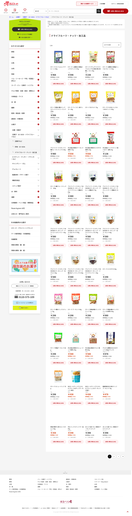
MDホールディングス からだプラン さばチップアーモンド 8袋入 (75, 388)
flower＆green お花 (15, 491)
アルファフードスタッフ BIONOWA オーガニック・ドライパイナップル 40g (93, 230)
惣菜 (67, 486)
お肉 (95, 484)
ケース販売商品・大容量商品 (17, 489)
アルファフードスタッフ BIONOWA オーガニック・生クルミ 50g (58, 271)
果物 (10, 481)
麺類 (95, 486)
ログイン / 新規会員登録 (117, 3)
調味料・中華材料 (71, 479)
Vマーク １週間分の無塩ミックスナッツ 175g (75, 70)
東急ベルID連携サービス (87, 3)
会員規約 (63, 508)
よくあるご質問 (45, 508)
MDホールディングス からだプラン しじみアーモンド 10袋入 (93, 388)
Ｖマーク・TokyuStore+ (101, 481)
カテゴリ (6, 12)
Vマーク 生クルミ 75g (91, 111)
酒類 (39, 486)
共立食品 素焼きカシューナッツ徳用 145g (76, 349)
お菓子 (68, 481)
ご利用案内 (35, 508)
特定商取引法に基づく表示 (102, 508)
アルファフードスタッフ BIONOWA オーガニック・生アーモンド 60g (110, 230)
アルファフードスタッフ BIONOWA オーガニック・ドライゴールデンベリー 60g (58, 230)
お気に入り (25, 12)
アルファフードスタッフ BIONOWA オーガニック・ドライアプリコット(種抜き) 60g (75, 189)
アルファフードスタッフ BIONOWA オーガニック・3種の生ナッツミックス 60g (75, 271)
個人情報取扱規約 (73, 508)
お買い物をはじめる (117, 11)
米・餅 (11, 486)
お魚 (10, 484)
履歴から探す (15, 12)
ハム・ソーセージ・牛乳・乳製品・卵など (50, 489)
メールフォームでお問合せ (26, 303)
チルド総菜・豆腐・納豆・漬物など (48, 481)
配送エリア (55, 508)
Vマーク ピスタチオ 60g (109, 273)
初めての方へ (24, 308)
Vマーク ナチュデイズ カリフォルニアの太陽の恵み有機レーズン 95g (93, 69)
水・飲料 (68, 484)
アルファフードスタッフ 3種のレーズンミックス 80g (58, 149)
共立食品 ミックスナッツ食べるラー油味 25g (110, 149)
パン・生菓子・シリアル (45, 479)
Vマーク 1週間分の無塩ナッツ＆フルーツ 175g (111, 70)
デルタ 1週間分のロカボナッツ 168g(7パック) (110, 349)
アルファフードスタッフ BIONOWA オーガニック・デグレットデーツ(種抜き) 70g (110, 189)
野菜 (10, 479)
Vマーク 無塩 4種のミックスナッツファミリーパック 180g (58, 109)
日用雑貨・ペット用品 (100, 489)
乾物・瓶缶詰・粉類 (72, 489)
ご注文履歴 (102, 3)
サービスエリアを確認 (25, 34)
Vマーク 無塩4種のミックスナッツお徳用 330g (111, 310)
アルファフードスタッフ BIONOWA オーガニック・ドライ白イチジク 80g (75, 230)
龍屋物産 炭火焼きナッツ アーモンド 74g (110, 389)
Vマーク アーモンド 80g (74, 311)
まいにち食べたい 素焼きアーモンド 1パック (93, 427)
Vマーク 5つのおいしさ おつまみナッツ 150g (110, 110)
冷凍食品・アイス (43, 484)
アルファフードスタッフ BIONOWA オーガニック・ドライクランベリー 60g (93, 271)
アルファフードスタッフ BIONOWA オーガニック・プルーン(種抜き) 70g (93, 190)
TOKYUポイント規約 (86, 508)
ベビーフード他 (98, 479)
